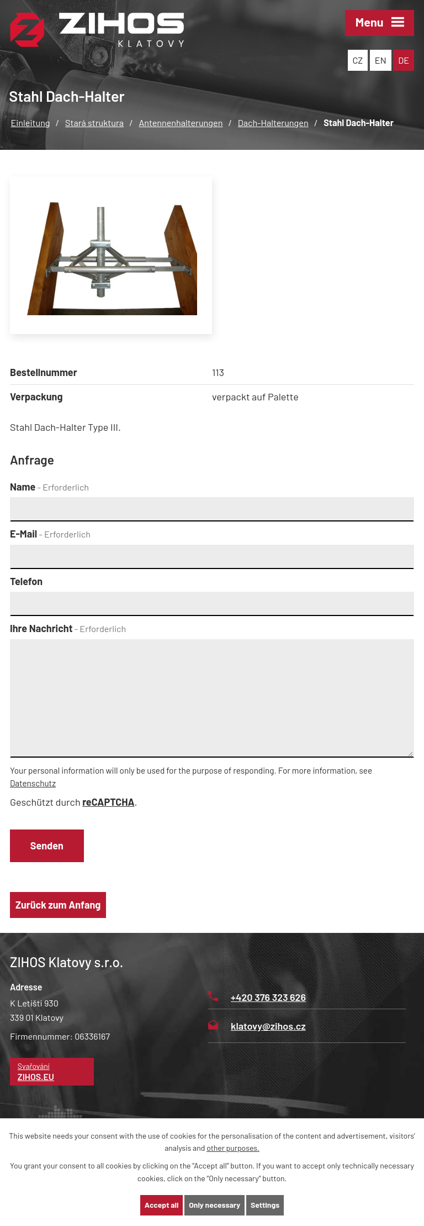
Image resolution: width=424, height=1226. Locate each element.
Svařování (52, 1072)
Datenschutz (33, 783)
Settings (265, 1205)
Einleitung (30, 122)
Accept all (161, 1205)
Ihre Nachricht (68, 628)
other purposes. (232, 1147)
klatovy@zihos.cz (257, 1026)
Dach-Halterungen (273, 122)
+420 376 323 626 (257, 998)
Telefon (26, 581)
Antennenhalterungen (181, 122)
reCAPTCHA (108, 802)
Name (49, 487)
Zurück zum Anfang (57, 905)
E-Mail (50, 534)
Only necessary (215, 1205)
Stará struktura (94, 122)
